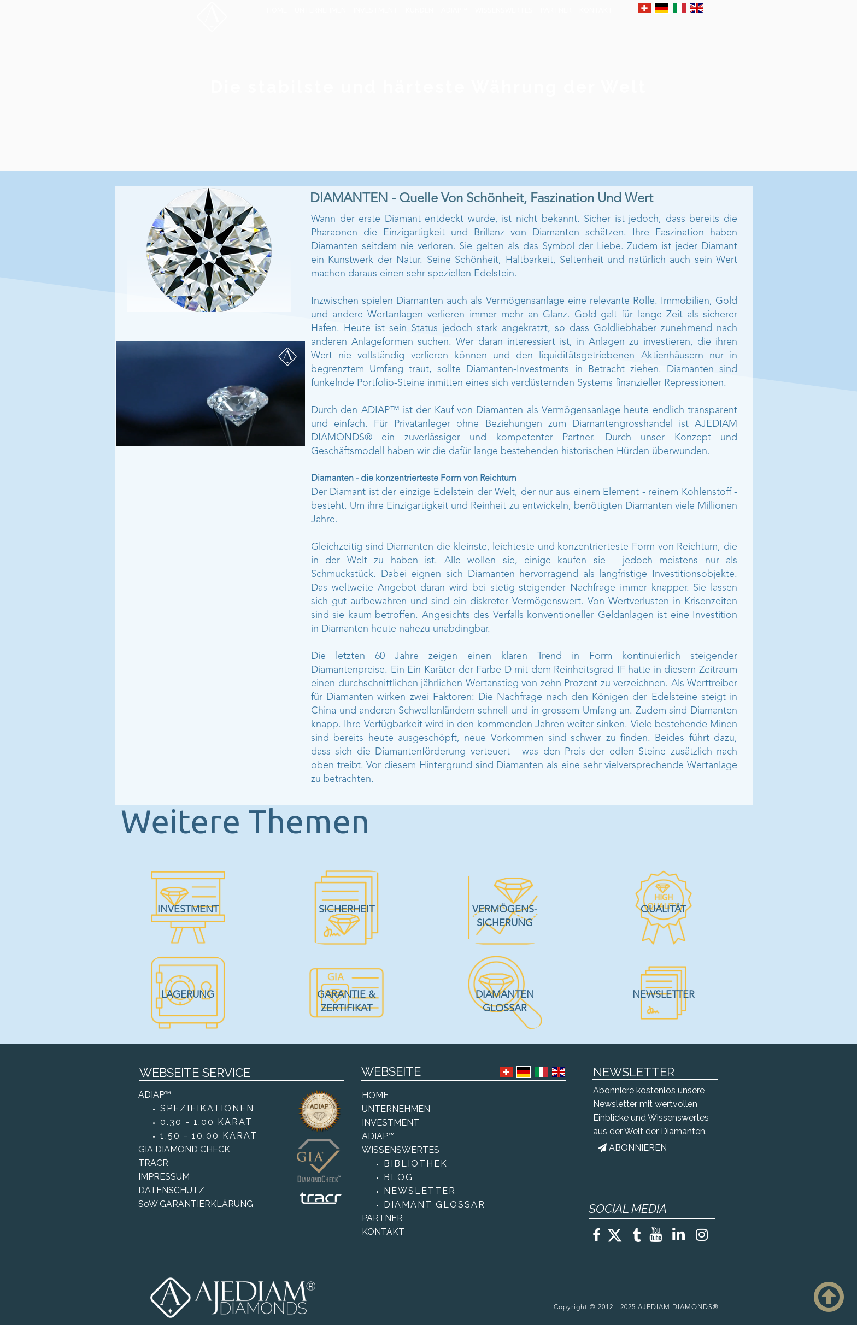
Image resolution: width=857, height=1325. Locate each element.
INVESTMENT (376, 10)
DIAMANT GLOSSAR (434, 1204)
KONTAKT (596, 10)
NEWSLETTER (420, 1191)
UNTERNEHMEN (320, 10)
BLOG (398, 1177)
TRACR (153, 1163)
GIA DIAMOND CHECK (184, 1149)
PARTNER (556, 10)
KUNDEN (419, 10)
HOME (277, 10)
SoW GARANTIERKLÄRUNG (195, 1204)
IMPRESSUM (164, 1176)
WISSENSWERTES (504, 10)
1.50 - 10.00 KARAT (208, 1135)
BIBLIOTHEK (416, 1163)
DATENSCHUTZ (171, 1190)
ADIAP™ (454, 10)
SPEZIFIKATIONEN (207, 1108)
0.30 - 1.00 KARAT (206, 1122)
